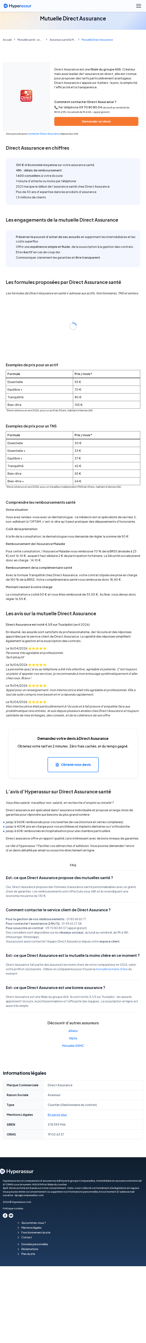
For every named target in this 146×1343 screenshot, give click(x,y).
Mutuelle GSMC (73, 1046)
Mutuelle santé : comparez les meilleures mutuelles (31, 39)
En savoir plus (57, 1115)
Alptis (73, 1038)
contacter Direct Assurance (44, 133)
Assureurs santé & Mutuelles (63, 39)
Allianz (73, 1031)
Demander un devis (96, 121)
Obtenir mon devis (73, 764)
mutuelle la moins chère (112, 969)
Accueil (7, 39)
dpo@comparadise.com (29, 1195)
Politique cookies (13, 1208)
